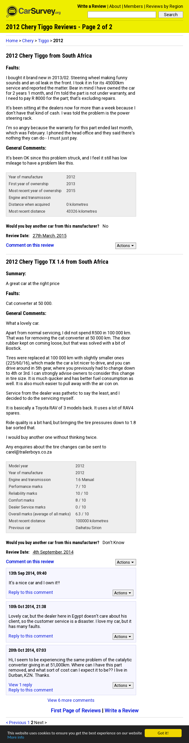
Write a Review (91, 6)
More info (15, 737)
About (115, 6)
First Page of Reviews (76, 711)
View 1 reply (20, 684)
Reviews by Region (164, 6)
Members (133, 6)
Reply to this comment (31, 592)
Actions (126, 245)
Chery (28, 40)
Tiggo (43, 40)
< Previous (16, 722)
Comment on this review (30, 245)
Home (12, 40)
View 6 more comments (70, 700)
